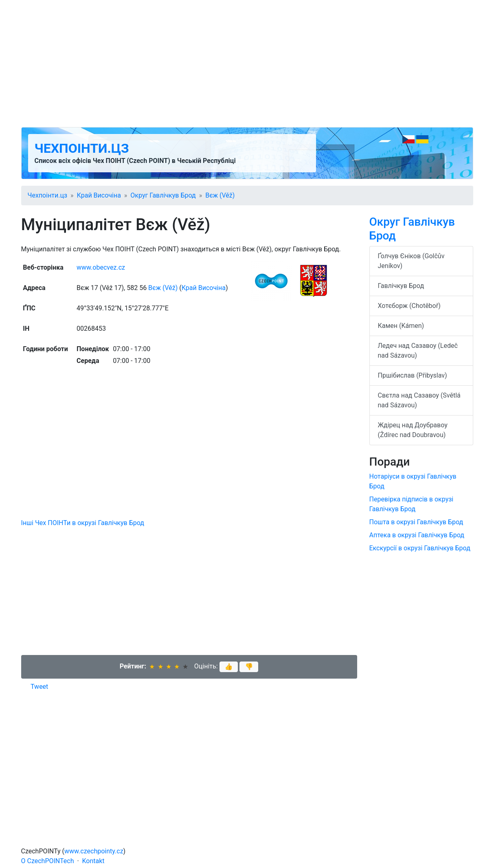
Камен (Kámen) (401, 326)
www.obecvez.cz (101, 267)
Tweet (39, 686)
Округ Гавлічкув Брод (162, 195)
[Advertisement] (247, 64)
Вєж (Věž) (220, 195)
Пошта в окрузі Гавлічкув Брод (416, 522)
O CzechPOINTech (47, 861)
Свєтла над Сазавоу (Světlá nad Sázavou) (419, 400)
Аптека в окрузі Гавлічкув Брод (416, 535)
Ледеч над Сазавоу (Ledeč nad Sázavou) (418, 350)
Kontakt (93, 861)
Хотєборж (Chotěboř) (409, 306)
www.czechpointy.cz (93, 851)
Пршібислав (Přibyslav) (412, 375)
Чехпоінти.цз (82, 148)
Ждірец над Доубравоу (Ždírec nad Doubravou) (413, 430)
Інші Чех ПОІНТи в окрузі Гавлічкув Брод (83, 523)
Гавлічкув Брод (401, 286)
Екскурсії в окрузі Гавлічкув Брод (419, 548)
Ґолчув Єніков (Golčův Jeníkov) (411, 261)
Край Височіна (99, 195)
